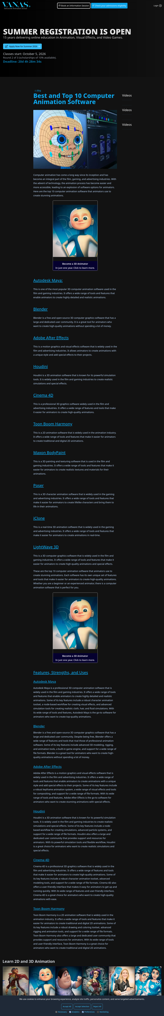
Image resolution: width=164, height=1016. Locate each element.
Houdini (40, 366)
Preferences (88, 1012)
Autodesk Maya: (48, 280)
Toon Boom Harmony (52, 423)
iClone (39, 518)
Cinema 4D (43, 395)
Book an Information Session (74, 5)
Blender (40, 309)
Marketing (102, 1012)
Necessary (61, 1012)
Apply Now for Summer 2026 (22, 46)
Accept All (67, 1006)
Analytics (74, 1012)
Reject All (97, 1006)
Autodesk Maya (44, 681)
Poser (38, 485)
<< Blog (38, 90)
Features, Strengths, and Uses (60, 672)
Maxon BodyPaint (49, 452)
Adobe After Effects (51, 337)
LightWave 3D (46, 547)
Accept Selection (82, 1006)
